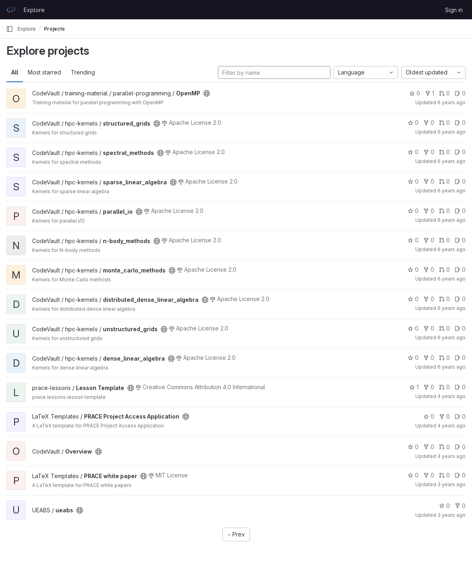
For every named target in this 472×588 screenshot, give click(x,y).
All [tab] (14, 72)
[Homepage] (10, 9)
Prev (236, 534)
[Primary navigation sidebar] (9, 29)
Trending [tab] (83, 72)
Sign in (454, 9)
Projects (54, 29)
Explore (34, 9)
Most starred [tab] (44, 72)
